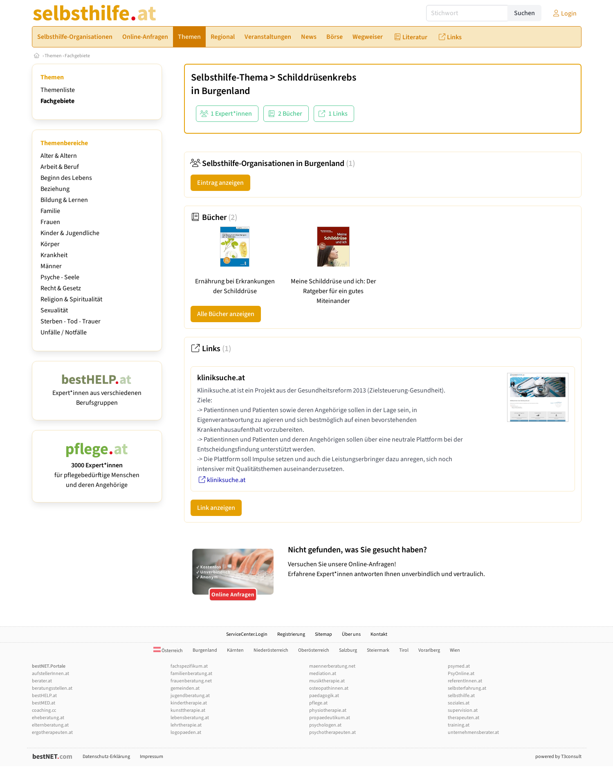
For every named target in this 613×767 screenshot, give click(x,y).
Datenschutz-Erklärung (106, 756)
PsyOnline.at (461, 673)
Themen (53, 55)
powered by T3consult (558, 756)
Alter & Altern (58, 155)
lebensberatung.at (190, 717)
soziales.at (458, 703)
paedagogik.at (324, 695)
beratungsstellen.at (52, 688)
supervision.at (463, 710)
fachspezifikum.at (189, 666)
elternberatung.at (50, 725)
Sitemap (323, 634)
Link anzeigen (216, 507)
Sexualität (54, 310)
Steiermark (378, 650)
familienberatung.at (191, 673)
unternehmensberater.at (473, 732)
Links (211, 348)
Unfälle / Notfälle (63, 332)
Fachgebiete (77, 55)
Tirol (404, 650)
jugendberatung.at (190, 695)
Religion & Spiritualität (71, 299)
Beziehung (55, 188)
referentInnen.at (465, 680)
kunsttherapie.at (188, 710)
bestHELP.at (44, 695)
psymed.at (459, 666)
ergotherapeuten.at (52, 732)
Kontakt (378, 634)
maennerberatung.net (332, 666)
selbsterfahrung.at (467, 688)
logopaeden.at (186, 732)
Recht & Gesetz (60, 288)
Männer (51, 266)
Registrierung (291, 634)
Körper (50, 244)
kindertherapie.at (189, 703)
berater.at (42, 680)
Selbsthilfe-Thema (229, 77)
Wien (455, 650)
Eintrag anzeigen (220, 182)
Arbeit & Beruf (59, 166)
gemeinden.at (185, 688)
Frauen (50, 222)
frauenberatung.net (191, 680)
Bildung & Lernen (64, 199)
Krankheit (53, 255)
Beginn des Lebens (66, 177)
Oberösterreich (313, 650)
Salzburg (348, 650)
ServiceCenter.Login (246, 634)
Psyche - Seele (59, 277)
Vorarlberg (429, 650)
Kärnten (235, 650)
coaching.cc (44, 710)
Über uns (351, 634)
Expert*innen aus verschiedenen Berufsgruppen (96, 393)
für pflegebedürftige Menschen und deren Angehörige (96, 470)
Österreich (168, 650)
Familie (50, 210)
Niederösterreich (271, 650)
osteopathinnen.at (328, 688)
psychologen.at (325, 725)
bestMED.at (43, 703)
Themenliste (57, 89)
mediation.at (322, 673)
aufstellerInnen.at (50, 673)
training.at (458, 725)
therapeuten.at (463, 717)
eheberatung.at (48, 717)
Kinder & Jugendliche (69, 233)
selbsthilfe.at (461, 695)
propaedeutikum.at (329, 717)
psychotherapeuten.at (332, 732)
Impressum (151, 756)
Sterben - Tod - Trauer (70, 321)
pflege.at (318, 703)
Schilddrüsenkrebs (316, 77)
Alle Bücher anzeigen (225, 313)
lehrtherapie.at (186, 725)
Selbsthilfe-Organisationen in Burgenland (273, 163)
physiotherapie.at (327, 710)
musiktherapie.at (327, 680)
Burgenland (226, 91)
